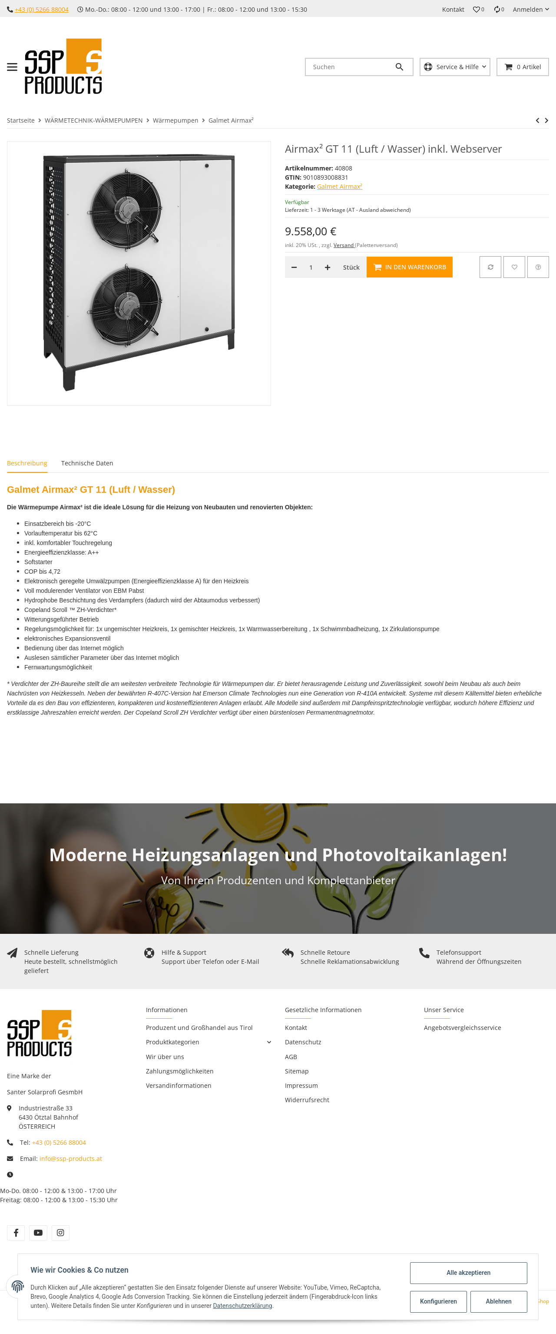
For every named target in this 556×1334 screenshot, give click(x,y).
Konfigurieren (438, 1301)
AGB (291, 1057)
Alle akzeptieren (467, 1272)
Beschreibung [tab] (27, 463)
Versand (344, 245)
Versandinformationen (179, 1085)
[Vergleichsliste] (499, 9)
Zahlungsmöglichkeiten (180, 1071)
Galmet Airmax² (339, 186)
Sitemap (297, 1071)
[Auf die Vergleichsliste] (490, 267)
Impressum (301, 1085)
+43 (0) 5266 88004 (42, 9)
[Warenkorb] (522, 66)
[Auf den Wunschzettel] (514, 267)
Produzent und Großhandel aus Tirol (199, 1027)
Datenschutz (303, 1042)
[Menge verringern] (294, 267)
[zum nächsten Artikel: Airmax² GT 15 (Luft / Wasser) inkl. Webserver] (546, 120)
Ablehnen (497, 1301)
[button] (479, 9)
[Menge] (310, 267)
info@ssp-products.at (71, 1158)
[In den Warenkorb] (409, 267)
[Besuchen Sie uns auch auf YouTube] (38, 1232)
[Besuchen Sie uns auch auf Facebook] (16, 1232)
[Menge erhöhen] (327, 267)
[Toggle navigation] (12, 67)
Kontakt (453, 9)
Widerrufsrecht (307, 1100)
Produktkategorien (172, 1042)
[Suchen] (350, 67)
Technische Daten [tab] (87, 463)
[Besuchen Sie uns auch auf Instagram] (61, 1232)
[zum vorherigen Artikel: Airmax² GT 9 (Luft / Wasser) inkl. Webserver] (537, 120)
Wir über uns (165, 1057)
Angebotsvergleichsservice (462, 1027)
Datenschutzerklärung (243, 1305)
